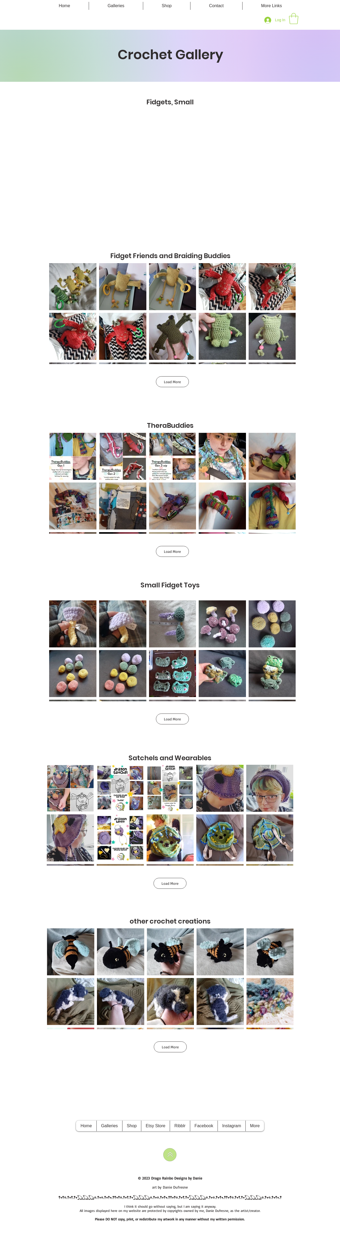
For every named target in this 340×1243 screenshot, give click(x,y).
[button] (271, 6)
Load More (172, 381)
